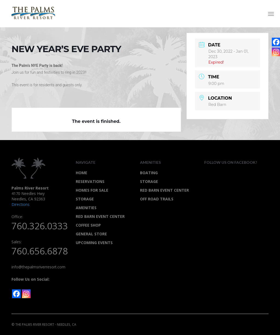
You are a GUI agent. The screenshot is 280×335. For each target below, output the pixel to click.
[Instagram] (26, 293)
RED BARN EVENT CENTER (100, 216)
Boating (149, 172)
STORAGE (85, 198)
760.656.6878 (39, 251)
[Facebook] (16, 293)
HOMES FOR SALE (92, 190)
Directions (20, 204)
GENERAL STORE (91, 233)
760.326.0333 (39, 226)
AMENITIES (86, 207)
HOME (81, 172)
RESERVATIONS (90, 181)
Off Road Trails (156, 198)
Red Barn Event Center (164, 190)
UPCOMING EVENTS (94, 242)
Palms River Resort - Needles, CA (35, 13)
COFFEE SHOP (88, 225)
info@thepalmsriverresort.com (38, 266)
